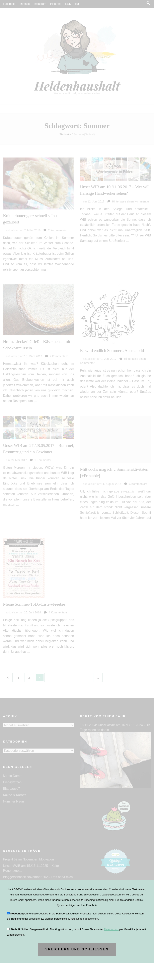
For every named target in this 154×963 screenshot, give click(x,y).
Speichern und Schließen (77, 949)
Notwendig (17, 913)
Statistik (15, 929)
